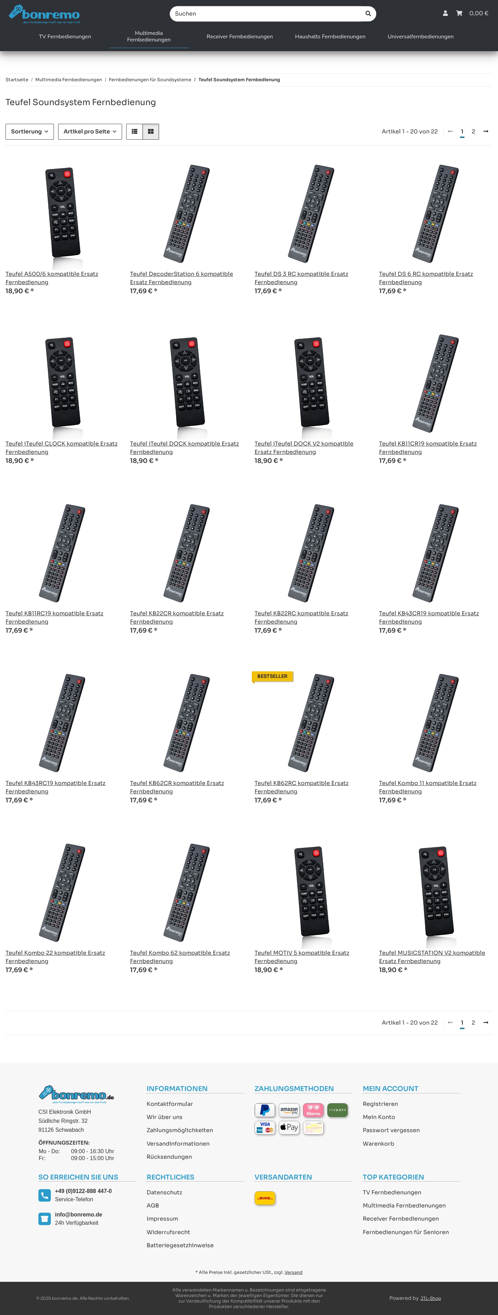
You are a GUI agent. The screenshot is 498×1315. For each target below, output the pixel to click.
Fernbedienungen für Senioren (406, 1232)
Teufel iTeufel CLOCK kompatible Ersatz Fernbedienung (62, 448)
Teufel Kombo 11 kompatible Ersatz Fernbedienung (428, 787)
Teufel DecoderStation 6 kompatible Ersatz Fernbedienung (181, 278)
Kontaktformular (170, 1104)
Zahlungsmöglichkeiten (180, 1130)
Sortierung (26, 131)
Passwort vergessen (391, 1130)
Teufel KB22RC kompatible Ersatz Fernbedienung (301, 617)
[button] (445, 13)
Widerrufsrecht (168, 1232)
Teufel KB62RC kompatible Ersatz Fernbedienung (302, 787)
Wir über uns (165, 1117)
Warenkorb (378, 1143)
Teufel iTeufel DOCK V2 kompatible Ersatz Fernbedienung (304, 448)
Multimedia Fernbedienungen (404, 1205)
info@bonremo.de (78, 1215)
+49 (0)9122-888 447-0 (83, 1191)
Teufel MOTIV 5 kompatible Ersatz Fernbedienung (302, 957)
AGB (153, 1205)
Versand (294, 1272)
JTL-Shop (431, 1298)
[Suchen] (265, 14)
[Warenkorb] (472, 13)
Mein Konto (379, 1117)
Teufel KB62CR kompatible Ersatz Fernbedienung (177, 787)
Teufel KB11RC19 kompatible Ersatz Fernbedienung (54, 617)
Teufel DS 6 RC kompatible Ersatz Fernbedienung (426, 278)
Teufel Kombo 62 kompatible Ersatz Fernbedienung (180, 957)
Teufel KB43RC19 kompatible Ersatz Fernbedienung (55, 787)
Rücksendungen (169, 1156)
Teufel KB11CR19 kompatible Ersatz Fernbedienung (428, 448)
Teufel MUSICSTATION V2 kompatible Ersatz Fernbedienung (432, 957)
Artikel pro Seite (87, 131)
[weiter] (485, 131)
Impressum (162, 1218)
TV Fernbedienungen (392, 1192)
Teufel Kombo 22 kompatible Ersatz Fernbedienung (55, 957)
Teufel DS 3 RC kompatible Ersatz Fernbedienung (301, 278)
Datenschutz (164, 1192)
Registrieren (380, 1104)
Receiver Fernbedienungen (401, 1218)
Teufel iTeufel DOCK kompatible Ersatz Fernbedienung (184, 448)
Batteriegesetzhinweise (180, 1245)
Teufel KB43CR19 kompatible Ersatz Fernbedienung (429, 617)
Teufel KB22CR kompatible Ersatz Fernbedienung (177, 617)
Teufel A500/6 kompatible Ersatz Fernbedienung (52, 278)
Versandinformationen (178, 1143)
